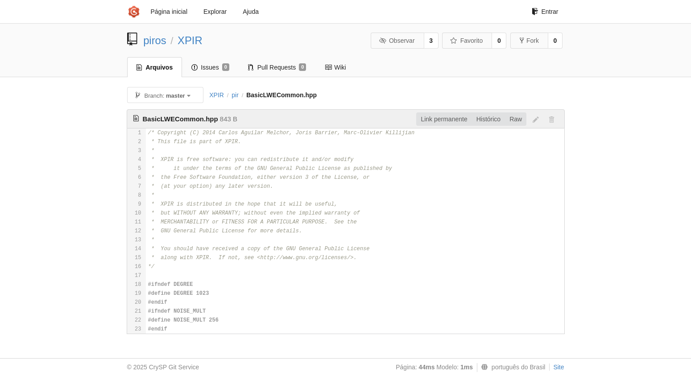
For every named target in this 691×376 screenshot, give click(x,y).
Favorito (466, 40)
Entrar (545, 11)
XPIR (190, 40)
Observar (396, 40)
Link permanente (444, 119)
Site (558, 367)
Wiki (335, 67)
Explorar (215, 11)
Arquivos (155, 67)
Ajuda (251, 11)
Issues (210, 67)
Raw (515, 119)
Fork (529, 40)
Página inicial (169, 11)
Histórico (488, 119)
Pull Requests (277, 67)
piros (154, 40)
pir (235, 95)
